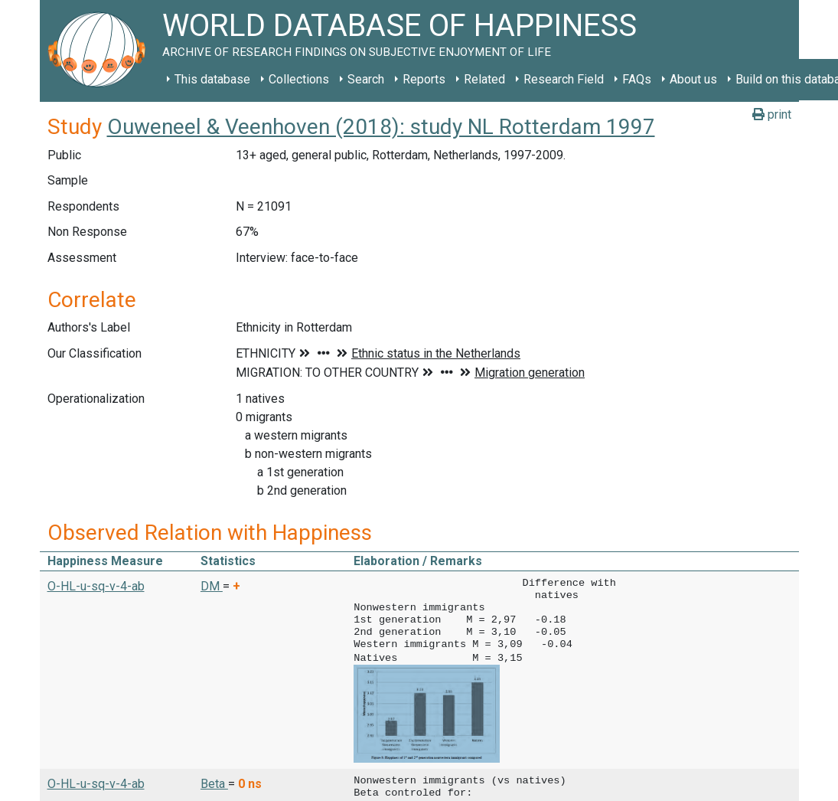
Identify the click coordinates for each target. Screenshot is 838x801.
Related (484, 79)
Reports (424, 79)
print (771, 114)
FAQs (636, 79)
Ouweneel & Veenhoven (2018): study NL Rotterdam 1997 (381, 126)
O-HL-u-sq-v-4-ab (96, 586)
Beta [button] (214, 782)
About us (693, 79)
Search (365, 79)
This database (212, 79)
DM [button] (212, 586)
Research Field (563, 79)
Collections (299, 79)
